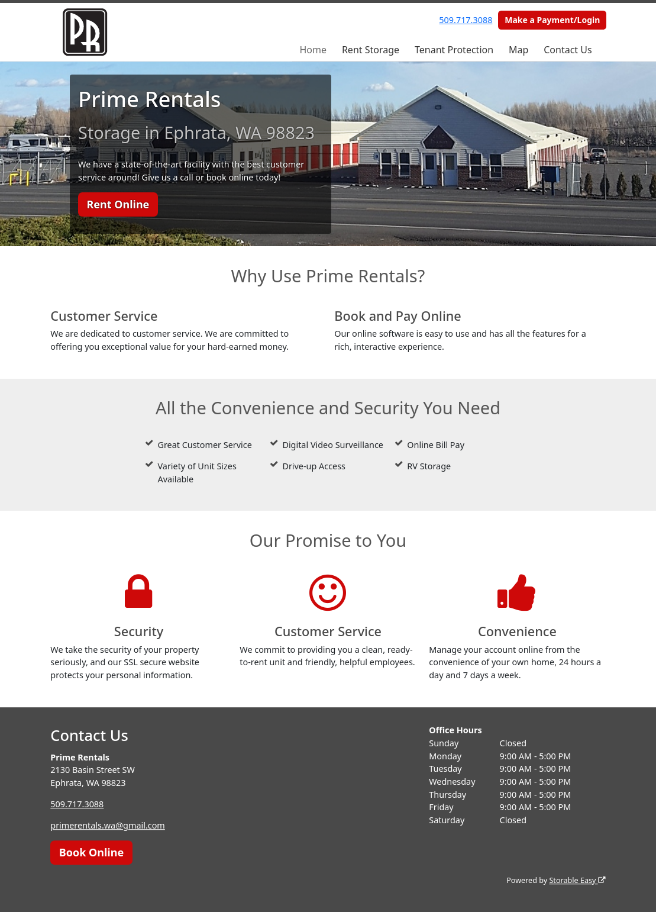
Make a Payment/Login (552, 19)
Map (518, 49)
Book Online (91, 852)
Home (313, 49)
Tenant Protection (454, 49)
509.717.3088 (465, 19)
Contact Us (568, 49)
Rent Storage (370, 49)
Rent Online (117, 204)
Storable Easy (577, 880)
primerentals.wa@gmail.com (107, 825)
